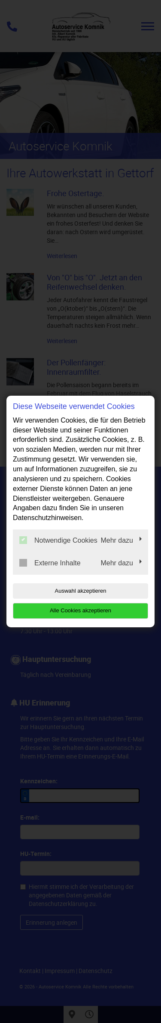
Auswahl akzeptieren (80, 591)
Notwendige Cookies (58, 540)
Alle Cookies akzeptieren (80, 610)
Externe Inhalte (50, 563)
